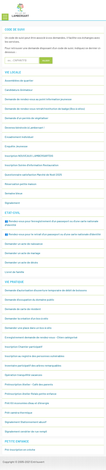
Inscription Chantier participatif (23, 346)
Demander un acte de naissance (24, 244)
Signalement (12, 203)
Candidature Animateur (19, 90)
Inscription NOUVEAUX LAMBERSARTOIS (29, 156)
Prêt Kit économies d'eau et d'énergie (27, 403)
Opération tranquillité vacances (23, 375)
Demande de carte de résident (23, 309)
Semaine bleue (13, 193)
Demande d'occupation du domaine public (29, 299)
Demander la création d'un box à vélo (26, 318)
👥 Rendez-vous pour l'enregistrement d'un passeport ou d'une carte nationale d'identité (51, 223)
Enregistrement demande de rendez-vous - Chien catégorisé (41, 337)
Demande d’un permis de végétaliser (26, 118)
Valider (46, 60)
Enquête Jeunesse (16, 146)
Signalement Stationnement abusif (25, 422)
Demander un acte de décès (21, 262)
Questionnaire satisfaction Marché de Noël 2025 (33, 174)
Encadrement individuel (19, 137)
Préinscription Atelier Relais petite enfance (30, 394)
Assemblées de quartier (19, 80)
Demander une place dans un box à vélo (28, 328)
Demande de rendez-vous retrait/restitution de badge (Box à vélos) (45, 109)
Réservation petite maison (20, 184)
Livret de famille (14, 272)
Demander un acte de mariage (22, 253)
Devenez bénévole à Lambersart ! (25, 127)
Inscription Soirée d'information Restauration (32, 165)
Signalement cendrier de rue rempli (26, 431)
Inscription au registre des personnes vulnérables (34, 356)
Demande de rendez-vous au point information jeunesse (38, 99)
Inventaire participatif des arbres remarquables (33, 365)
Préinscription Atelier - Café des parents (29, 384)
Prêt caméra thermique (18, 412)
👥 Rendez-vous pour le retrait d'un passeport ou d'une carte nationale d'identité (53, 234)
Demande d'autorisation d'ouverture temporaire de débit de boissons (46, 290)
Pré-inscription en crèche (20, 449)
